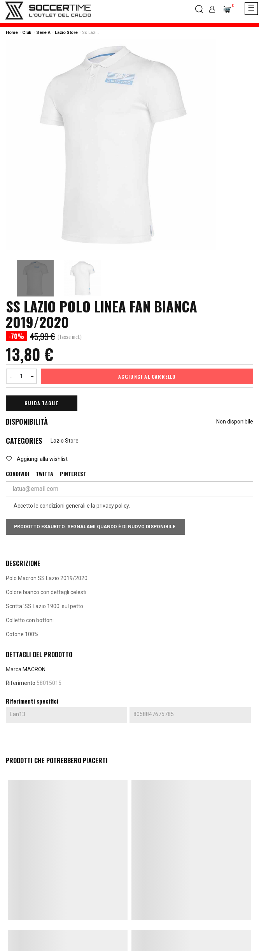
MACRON (34, 669)
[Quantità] (21, 376)
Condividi (17, 473)
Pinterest (73, 473)
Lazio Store (65, 441)
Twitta (44, 473)
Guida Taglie (41, 403)
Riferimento (20, 683)
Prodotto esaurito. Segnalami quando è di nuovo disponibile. (95, 526)
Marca (13, 669)
